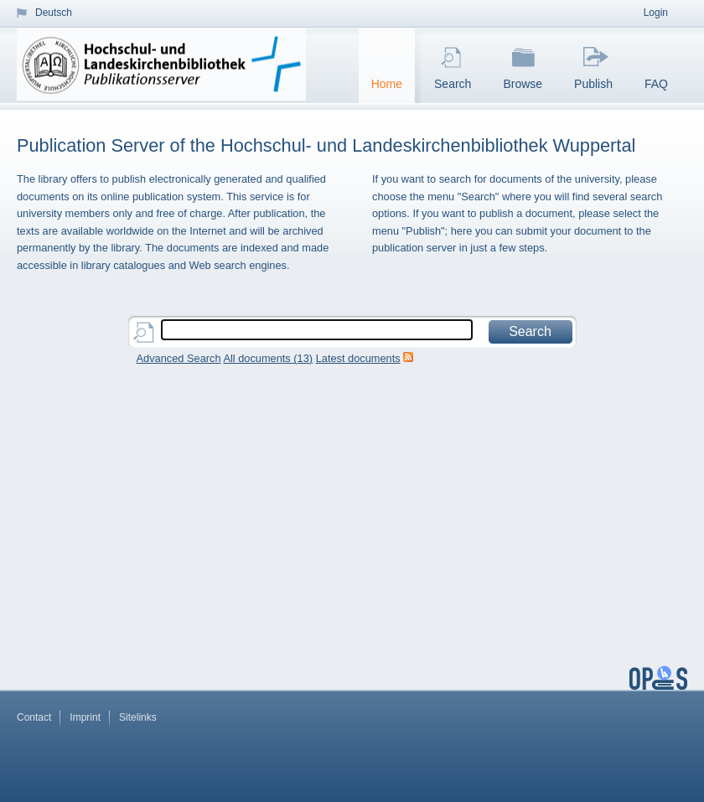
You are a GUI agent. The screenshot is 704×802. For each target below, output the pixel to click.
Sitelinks (138, 717)
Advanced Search (179, 358)
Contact (34, 717)
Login (656, 12)
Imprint (85, 717)
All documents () (268, 358)
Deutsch (53, 12)
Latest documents (358, 358)
